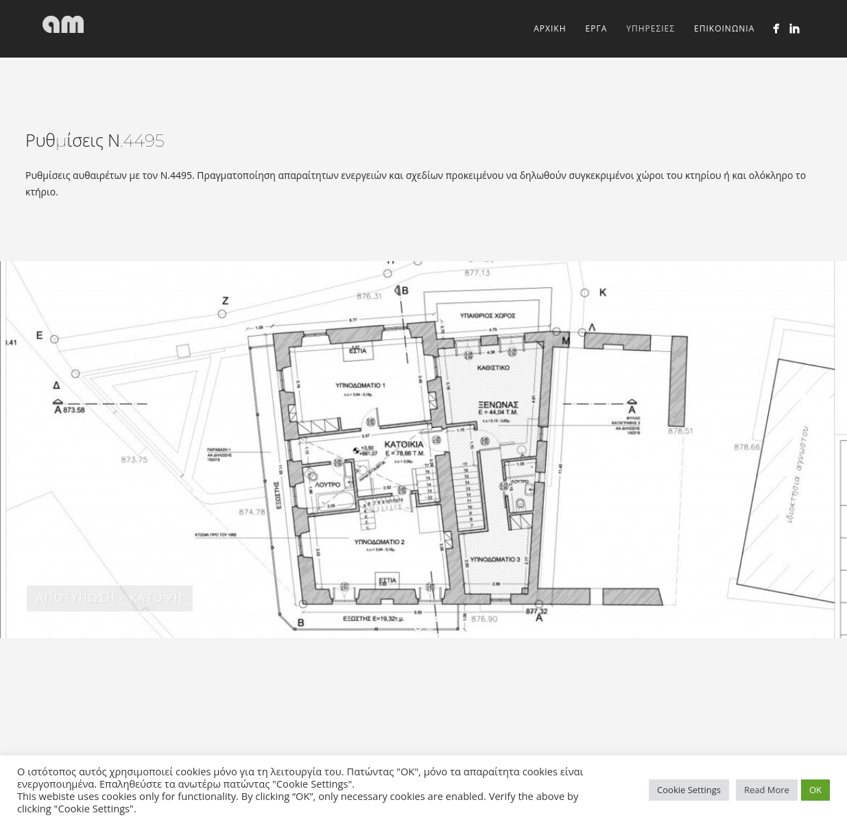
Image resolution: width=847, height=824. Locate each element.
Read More (766, 790)
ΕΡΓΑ (597, 28)
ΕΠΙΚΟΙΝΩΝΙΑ (724, 28)
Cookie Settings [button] (689, 790)
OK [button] (815, 790)
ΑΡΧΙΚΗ (550, 28)
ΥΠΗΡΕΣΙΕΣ (650, 28)
